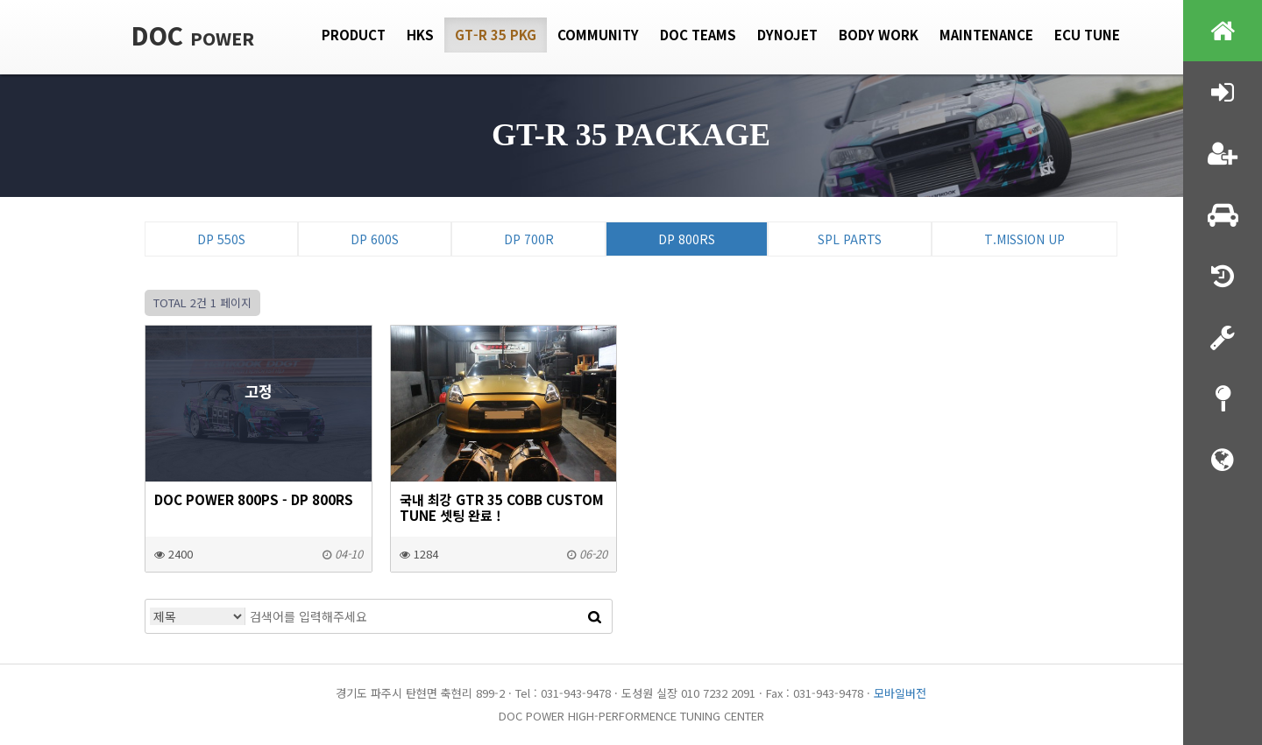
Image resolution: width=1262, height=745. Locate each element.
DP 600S (375, 239)
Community (598, 34)
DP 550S (221, 239)
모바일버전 (900, 693)
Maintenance (986, 34)
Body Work (878, 34)
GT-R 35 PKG (495, 34)
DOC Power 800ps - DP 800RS (253, 499)
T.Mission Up (1024, 239)
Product (354, 34)
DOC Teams (698, 34)
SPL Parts (850, 239)
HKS (420, 34)
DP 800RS (686, 239)
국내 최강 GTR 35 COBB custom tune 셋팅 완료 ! (502, 507)
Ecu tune (1087, 34)
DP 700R (529, 239)
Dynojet (787, 34)
